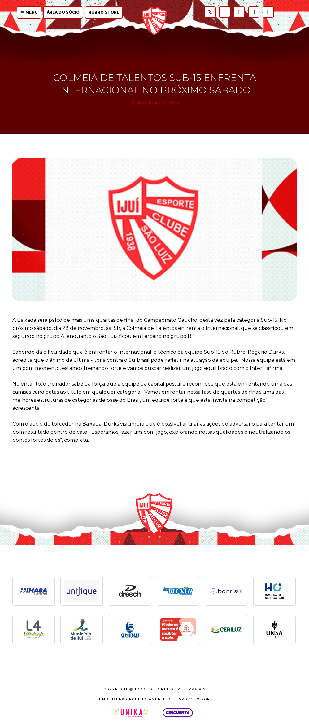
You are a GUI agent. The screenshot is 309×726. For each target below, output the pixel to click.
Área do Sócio (63, 12)
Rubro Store (104, 12)
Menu (29, 12)
